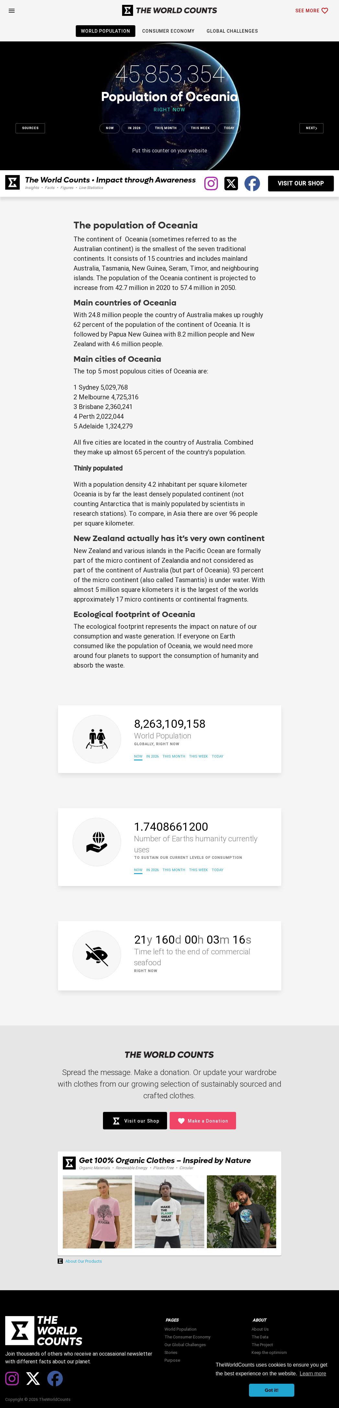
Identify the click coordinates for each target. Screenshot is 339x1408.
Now (110, 128)
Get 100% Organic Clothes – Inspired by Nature (165, 1161)
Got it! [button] (271, 1390)
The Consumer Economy (187, 1337)
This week (200, 128)
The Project (262, 1344)
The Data (260, 1337)
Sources (30, 128)
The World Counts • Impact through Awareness (110, 180)
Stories (170, 1352)
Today (229, 128)
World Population (180, 1329)
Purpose (172, 1360)
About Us (260, 1329)
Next (311, 128)
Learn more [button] (313, 1373)
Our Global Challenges (185, 1344)
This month (166, 128)
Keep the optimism (269, 1352)
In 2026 (134, 128)
